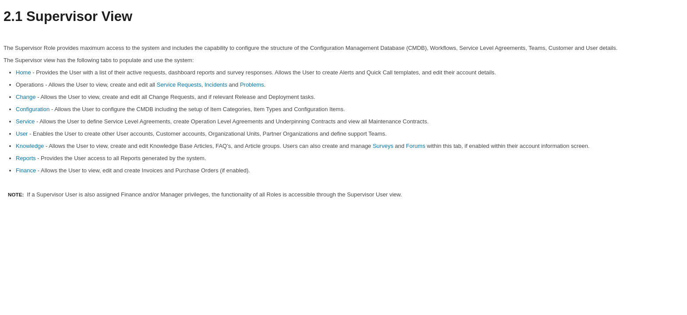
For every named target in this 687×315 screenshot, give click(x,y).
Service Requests (179, 84)
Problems (252, 84)
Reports (26, 158)
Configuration (33, 109)
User (22, 133)
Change (26, 97)
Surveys (383, 146)
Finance (26, 170)
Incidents (216, 84)
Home (23, 72)
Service (25, 121)
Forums (415, 146)
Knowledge (30, 146)
